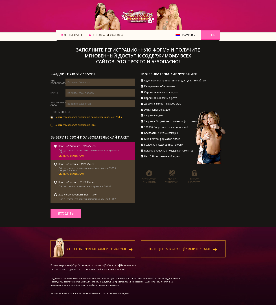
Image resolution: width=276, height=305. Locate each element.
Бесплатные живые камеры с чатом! (95, 246)
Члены (211, 35)
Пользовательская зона (107, 35)
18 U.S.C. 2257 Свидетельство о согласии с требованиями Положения (88, 267)
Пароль (55, 93)
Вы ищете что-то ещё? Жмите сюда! (179, 246)
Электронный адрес (59, 104)
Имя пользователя (59, 82)
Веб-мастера (112, 262)
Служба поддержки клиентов (88, 262)
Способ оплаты (60, 112)
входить (66, 213)
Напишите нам (128, 262)
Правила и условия (61, 262)
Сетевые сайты (73, 35)
